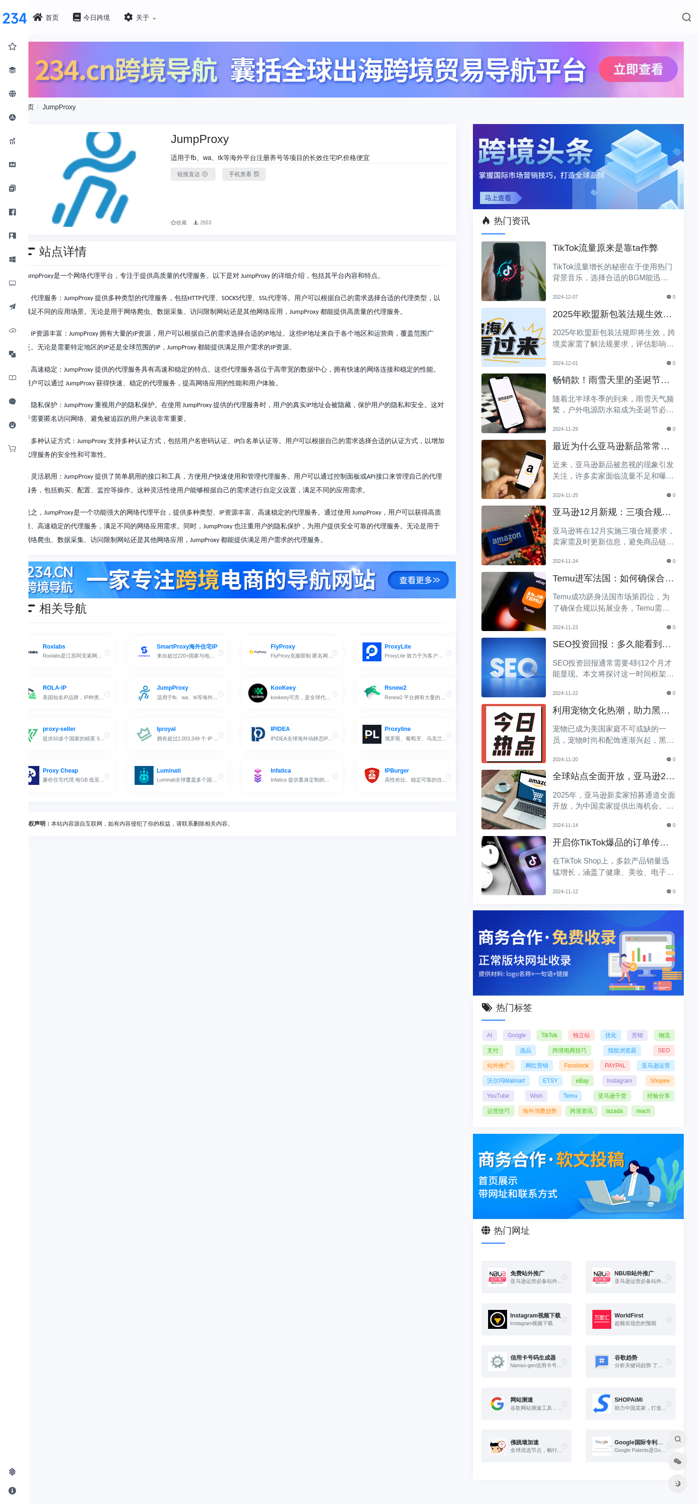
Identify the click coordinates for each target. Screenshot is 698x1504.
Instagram (622, 1071)
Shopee (660, 1071)
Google (525, 1025)
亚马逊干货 (614, 1086)
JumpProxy (87, 104)
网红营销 (544, 1055)
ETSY (557, 1071)
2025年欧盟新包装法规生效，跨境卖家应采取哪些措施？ (613, 309)
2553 (224, 216)
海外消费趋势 (549, 1101)
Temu (575, 1086)
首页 (56, 104)
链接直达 (215, 172)
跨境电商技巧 (574, 1040)
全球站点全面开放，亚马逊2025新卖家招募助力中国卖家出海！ (616, 771)
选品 (532, 1040)
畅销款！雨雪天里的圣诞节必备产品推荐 (613, 375)
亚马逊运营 (656, 1055)
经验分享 (658, 1086)
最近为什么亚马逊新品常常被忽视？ (613, 441)
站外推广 (508, 1055)
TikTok (555, 1025)
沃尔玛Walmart (516, 1071)
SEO (664, 1040)
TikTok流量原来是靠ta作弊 (611, 242)
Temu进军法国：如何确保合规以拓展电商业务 (615, 573)
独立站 (586, 1025)
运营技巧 (508, 1101)
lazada (624, 1101)
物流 (664, 1025)
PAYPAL (617, 1055)
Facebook (581, 1055)
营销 (639, 1025)
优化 (614, 1025)
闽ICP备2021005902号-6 (405, 1501)
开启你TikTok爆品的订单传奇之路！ (617, 837)
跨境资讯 (591, 1101)
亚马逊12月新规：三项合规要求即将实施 (613, 507)
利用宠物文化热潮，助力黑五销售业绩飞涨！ (613, 705)
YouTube (508, 1086)
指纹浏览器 (624, 1040)
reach (652, 1101)
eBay (586, 1071)
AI (499, 1025)
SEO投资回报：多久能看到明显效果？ (613, 639)
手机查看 (266, 172)
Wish (543, 1086)
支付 (502, 1040)
